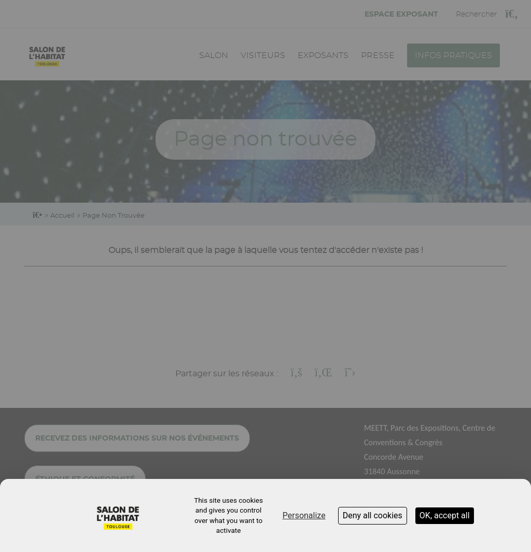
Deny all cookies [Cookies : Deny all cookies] (372, 515)
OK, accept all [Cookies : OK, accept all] (445, 515)
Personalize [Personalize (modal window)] (304, 515)
